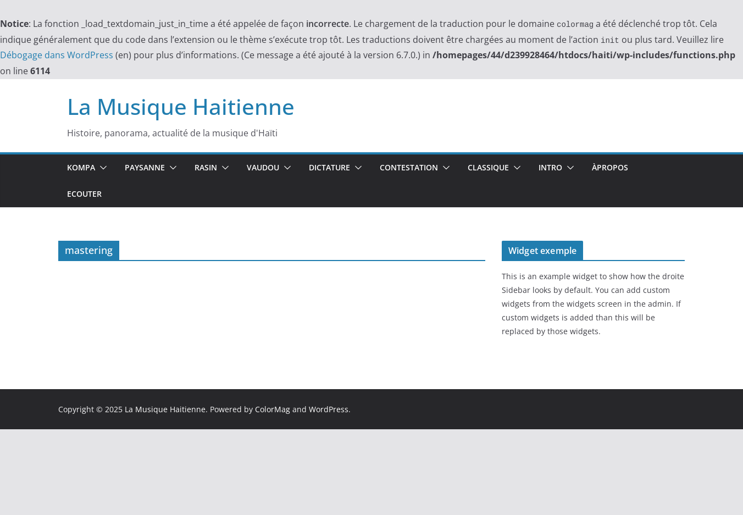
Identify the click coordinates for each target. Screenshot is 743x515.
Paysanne (145, 167)
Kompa (81, 167)
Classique (488, 167)
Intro (550, 167)
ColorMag (272, 409)
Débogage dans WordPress (56, 55)
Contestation (409, 167)
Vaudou (263, 167)
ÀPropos (610, 167)
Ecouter (84, 194)
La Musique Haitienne (181, 106)
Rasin (206, 167)
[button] (101, 167)
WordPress (328, 409)
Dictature (329, 167)
